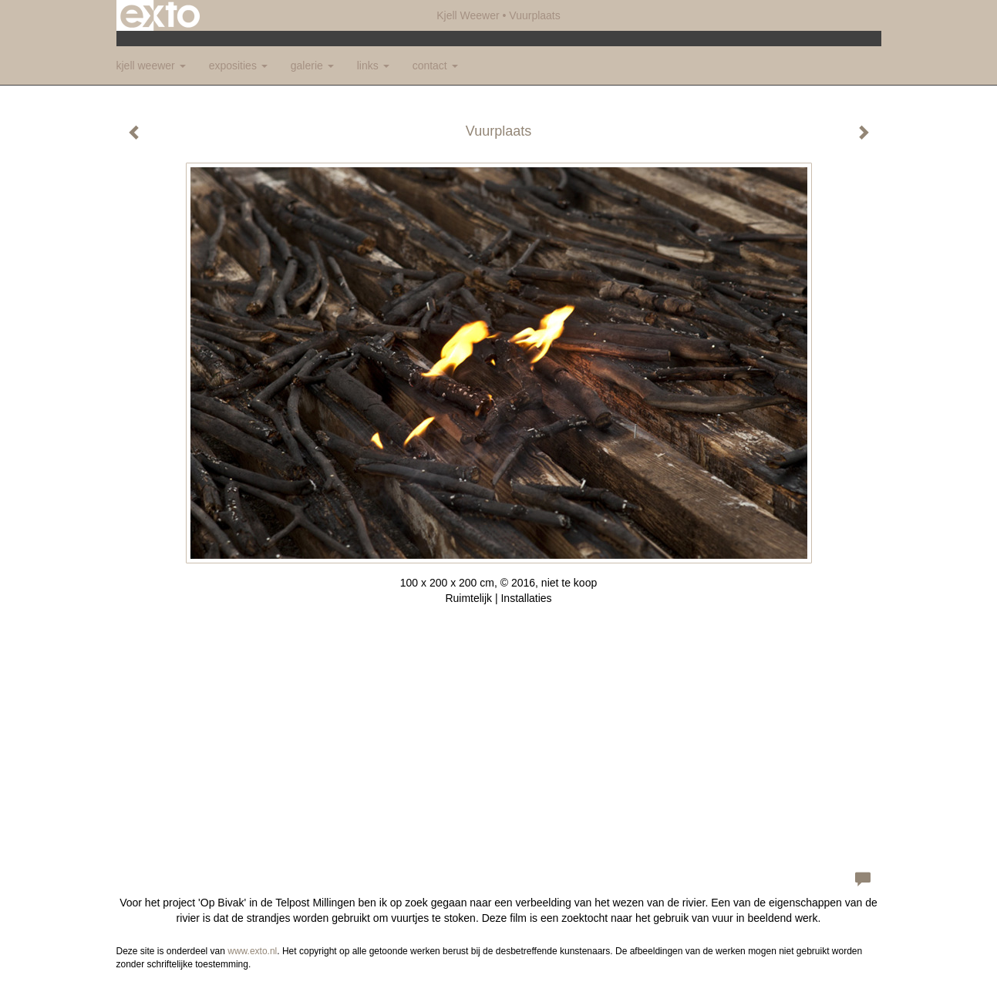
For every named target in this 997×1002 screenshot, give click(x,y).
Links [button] (373, 65)
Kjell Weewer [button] (151, 65)
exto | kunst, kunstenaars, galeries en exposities (160, 15)
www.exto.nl (252, 951)
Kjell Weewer (467, 15)
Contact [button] (435, 65)
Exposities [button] (238, 65)
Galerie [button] (312, 65)
